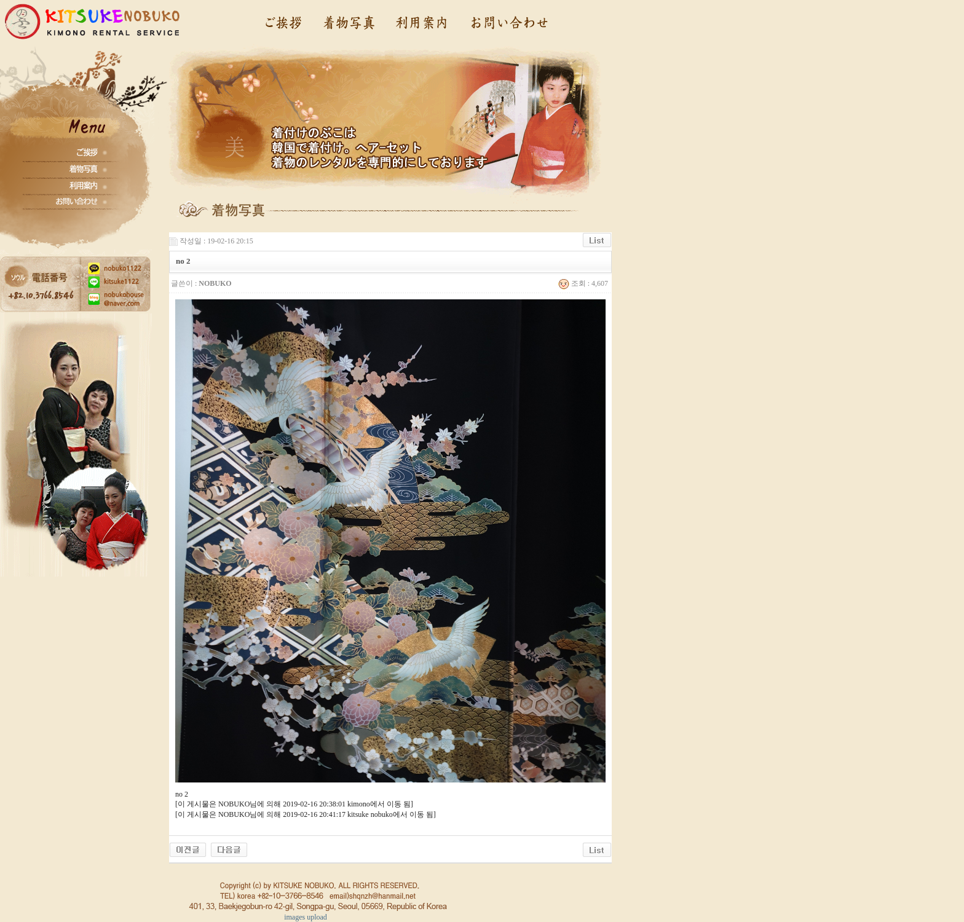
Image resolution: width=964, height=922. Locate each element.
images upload (305, 917)
